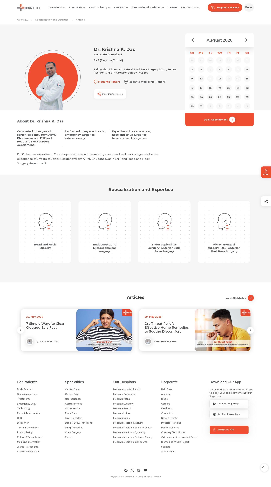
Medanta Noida (121, 418)
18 (210, 87)
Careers (173, 7)
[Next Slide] (250, 330)
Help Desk (166, 389)
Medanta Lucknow (123, 403)
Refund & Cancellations (29, 437)
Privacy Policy (24, 432)
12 (219, 78)
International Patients (146, 7)
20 (228, 87)
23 (192, 97)
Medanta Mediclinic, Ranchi (128, 422)
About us (166, 394)
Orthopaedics (72, 408)
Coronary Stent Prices (173, 432)
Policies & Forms (170, 427)
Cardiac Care (72, 389)
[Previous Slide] (20, 330)
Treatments (23, 399)
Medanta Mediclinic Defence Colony (133, 437)
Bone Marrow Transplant (78, 422)
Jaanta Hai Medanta (27, 446)
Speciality (75, 7)
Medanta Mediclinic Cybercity (129, 432)
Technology (23, 408)
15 (247, 78)
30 (192, 106)
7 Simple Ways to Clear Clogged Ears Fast (45, 326)
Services (119, 7)
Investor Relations (171, 422)
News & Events (169, 418)
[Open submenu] (84, 7)
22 (247, 87)
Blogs (164, 399)
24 (201, 97)
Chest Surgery (73, 432)
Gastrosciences (73, 403)
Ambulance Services (28, 451)
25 (210, 97)
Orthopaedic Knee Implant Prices (179, 437)
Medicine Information (28, 442)
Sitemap (165, 446)
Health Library (97, 7)
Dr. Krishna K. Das (48, 341)
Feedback (166, 408)
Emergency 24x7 (26, 403)
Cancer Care (72, 394)
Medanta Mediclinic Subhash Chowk (132, 427)
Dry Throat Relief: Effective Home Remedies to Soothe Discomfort (167, 327)
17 (201, 87)
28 (237, 97)
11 (210, 78)
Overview (22, 19)
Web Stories (167, 451)
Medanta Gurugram (124, 394)
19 (219, 87)
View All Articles (240, 298)
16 (192, 87)
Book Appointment (219, 120)
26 (219, 97)
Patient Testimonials (28, 413)
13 (228, 78)
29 (247, 97)
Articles (80, 19)
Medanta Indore (122, 413)
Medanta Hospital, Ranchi (127, 389)
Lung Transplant (74, 427)
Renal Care (71, 413)
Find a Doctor (24, 389)
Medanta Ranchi (122, 408)
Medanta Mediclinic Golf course (130, 442)
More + (69, 437)
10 (201, 78)
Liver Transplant (73, 418)
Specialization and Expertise (52, 19)
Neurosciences (73, 399)
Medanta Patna (121, 399)
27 (228, 97)
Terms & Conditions (28, 427)
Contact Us (188, 7)
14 (238, 78)
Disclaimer (23, 422)
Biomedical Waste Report (175, 442)
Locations (55, 7)
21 (238, 87)
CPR (19, 418)
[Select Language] (250, 7)
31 (201, 106)
